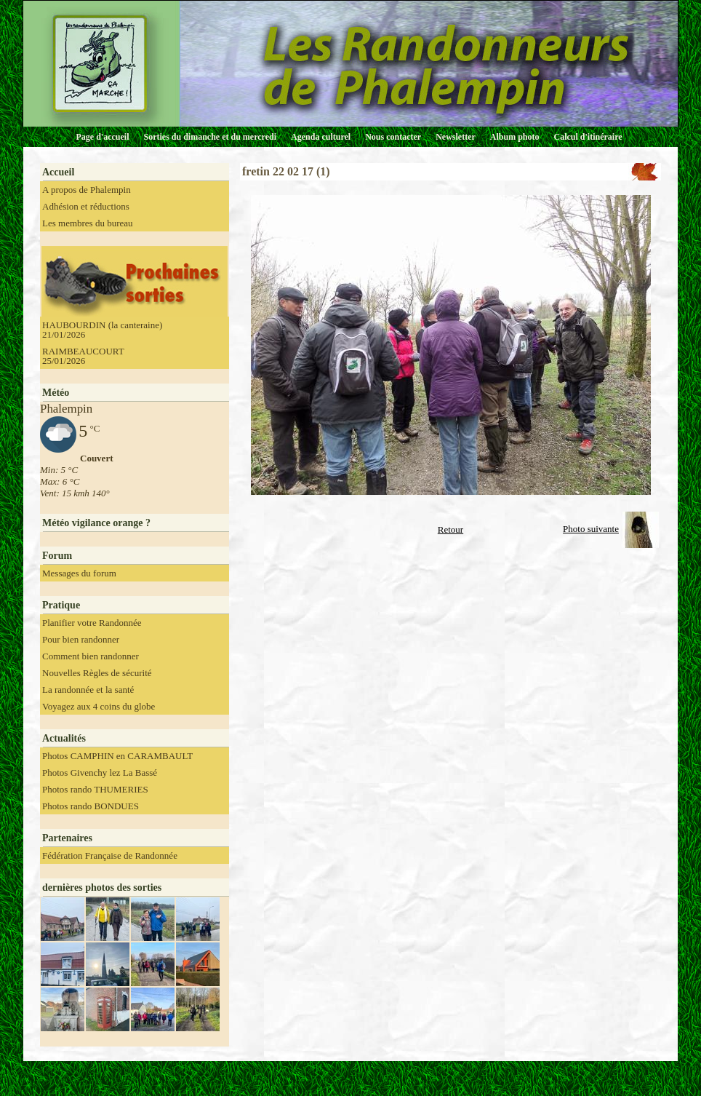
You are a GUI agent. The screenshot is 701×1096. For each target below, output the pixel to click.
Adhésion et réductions (85, 206)
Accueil (58, 172)
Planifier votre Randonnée (91, 622)
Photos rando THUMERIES (95, 789)
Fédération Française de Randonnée (109, 855)
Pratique (61, 605)
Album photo (515, 137)
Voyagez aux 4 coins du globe (98, 706)
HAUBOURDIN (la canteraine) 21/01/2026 (102, 329)
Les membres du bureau (87, 223)
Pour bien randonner (80, 639)
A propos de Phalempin (86, 189)
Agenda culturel (320, 137)
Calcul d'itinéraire (587, 137)
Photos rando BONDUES (90, 806)
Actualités (64, 738)
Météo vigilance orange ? (96, 522)
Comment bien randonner (90, 656)
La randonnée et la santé (88, 689)
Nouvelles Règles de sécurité (97, 672)
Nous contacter (393, 137)
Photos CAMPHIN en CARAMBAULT (117, 755)
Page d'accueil (102, 137)
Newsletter (456, 137)
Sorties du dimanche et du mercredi (209, 137)
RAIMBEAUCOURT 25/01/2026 (83, 356)
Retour (450, 529)
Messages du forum (79, 573)
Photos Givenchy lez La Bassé (99, 772)
